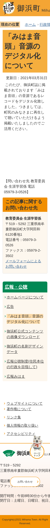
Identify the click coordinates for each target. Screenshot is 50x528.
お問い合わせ (25, 481)
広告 (10, 306)
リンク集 (14, 417)
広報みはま (16, 376)
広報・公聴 (16, 286)
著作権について (19, 409)
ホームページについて (25, 297)
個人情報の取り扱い (22, 425)
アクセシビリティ (21, 434)
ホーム (30, 24)
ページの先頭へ (38, 447)
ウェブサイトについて (25, 403)
